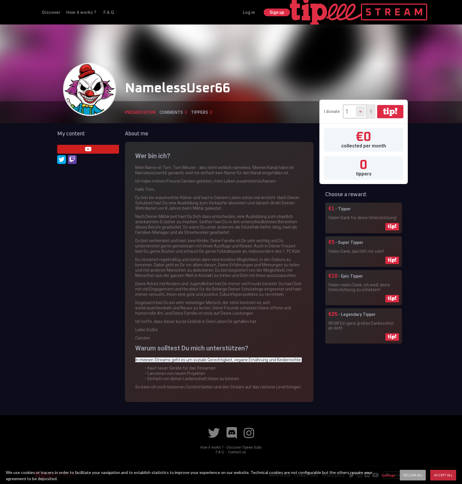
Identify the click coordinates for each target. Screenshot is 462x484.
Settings (388, 475)
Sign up (414, 12)
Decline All (413, 475)
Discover (98, 12)
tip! (390, 111)
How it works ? (129, 12)
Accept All (443, 475)
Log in (385, 12)
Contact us (237, 451)
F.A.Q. (156, 12)
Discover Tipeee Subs (246, 447)
